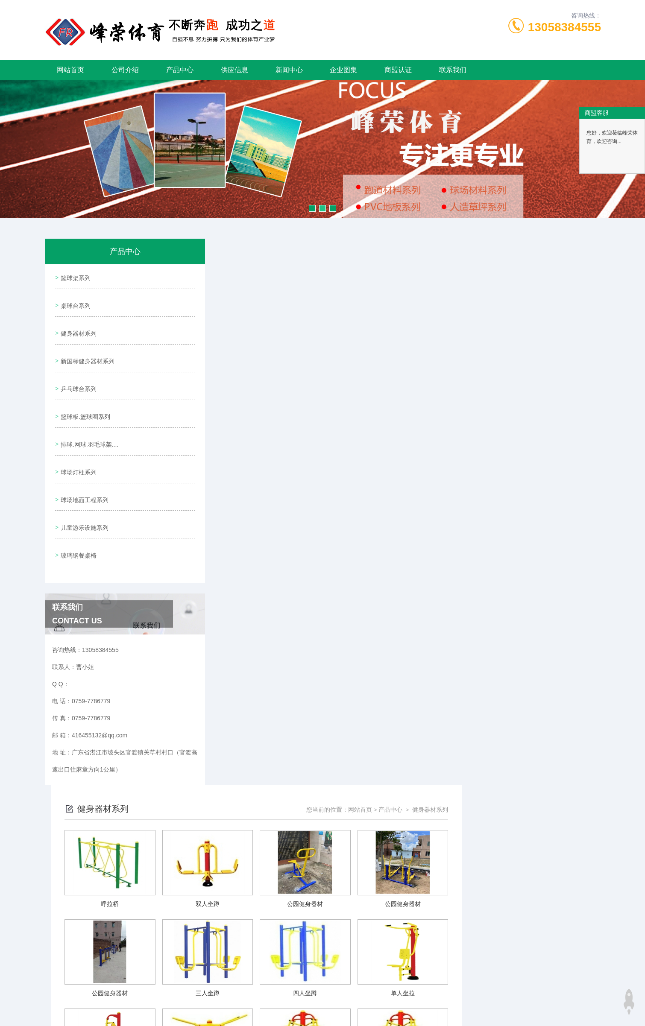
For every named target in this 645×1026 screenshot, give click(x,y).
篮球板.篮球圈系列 (84, 398)
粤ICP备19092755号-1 (385, 998)
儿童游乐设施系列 (83, 495)
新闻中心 (289, 69)
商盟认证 (398, 69)
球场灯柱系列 (77, 446)
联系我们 (452, 69)
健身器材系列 (77, 325)
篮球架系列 (74, 276)
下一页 (420, 923)
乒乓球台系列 (77, 373)
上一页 (371, 923)
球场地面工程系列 (83, 471)
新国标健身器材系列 (86, 349)
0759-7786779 (221, 985)
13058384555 (564, 27)
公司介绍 (125, 69)
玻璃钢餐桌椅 (77, 519)
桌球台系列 (74, 300)
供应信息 (234, 69)
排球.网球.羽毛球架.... (88, 422)
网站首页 (70, 69)
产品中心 (180, 69)
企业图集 (343, 69)
